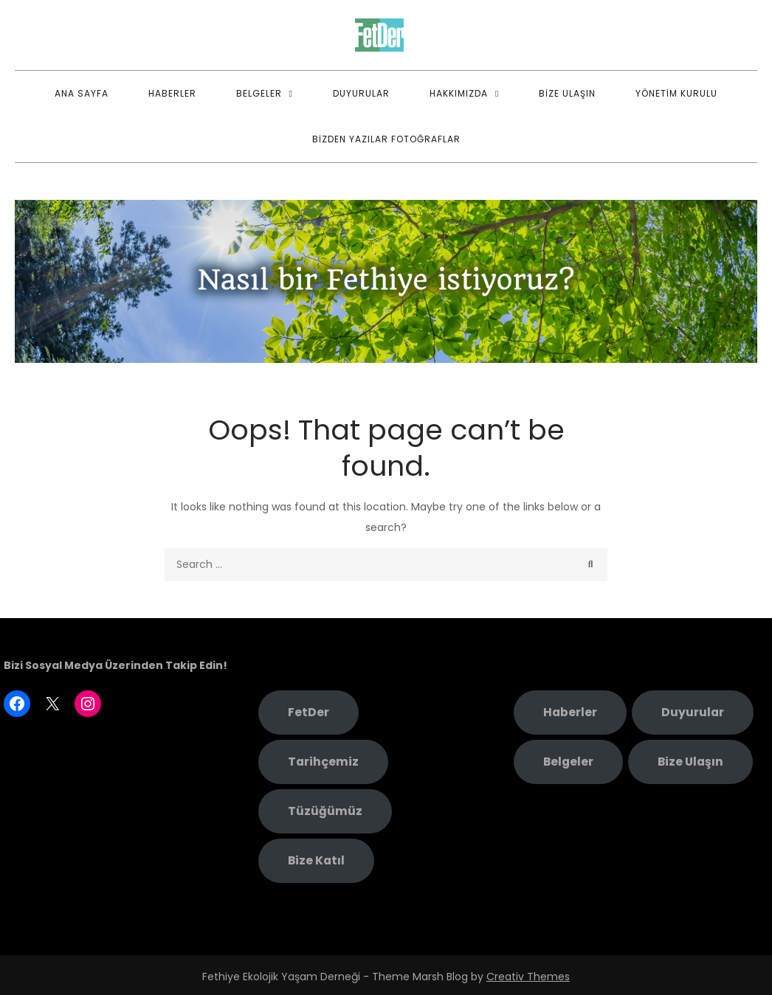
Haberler (172, 93)
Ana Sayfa (81, 93)
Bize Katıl (316, 860)
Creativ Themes (528, 976)
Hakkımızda (459, 93)
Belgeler (259, 93)
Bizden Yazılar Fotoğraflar (386, 139)
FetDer (308, 712)
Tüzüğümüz (325, 810)
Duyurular (361, 93)
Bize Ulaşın (567, 93)
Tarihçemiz (323, 761)
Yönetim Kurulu (676, 93)
